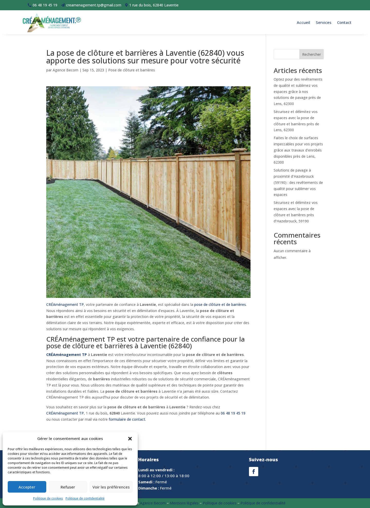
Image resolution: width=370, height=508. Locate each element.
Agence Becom (65, 70)
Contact (344, 22)
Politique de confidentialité (85, 498)
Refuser (68, 487)
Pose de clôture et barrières (131, 70)
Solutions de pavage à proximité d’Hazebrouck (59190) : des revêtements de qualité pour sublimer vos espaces (298, 182)
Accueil (303, 22)
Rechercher (311, 54)
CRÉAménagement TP (65, 304)
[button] (130, 438)
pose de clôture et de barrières (220, 304)
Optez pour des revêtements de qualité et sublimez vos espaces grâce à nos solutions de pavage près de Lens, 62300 (298, 91)
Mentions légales (184, 503)
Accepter (26, 487)
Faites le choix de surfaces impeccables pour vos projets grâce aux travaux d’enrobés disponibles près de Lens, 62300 (298, 150)
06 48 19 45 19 (233, 413)
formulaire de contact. (127, 419)
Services (323, 22)
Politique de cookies (48, 498)
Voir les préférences (111, 487)
